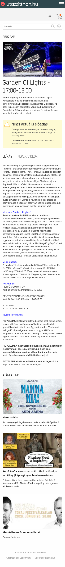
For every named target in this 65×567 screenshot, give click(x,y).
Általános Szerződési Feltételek (30, 552)
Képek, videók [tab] (27, 156)
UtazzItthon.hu (20, 4)
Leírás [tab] (7, 156)
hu (49, 16)
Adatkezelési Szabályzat (18, 557)
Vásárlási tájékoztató (45, 557)
